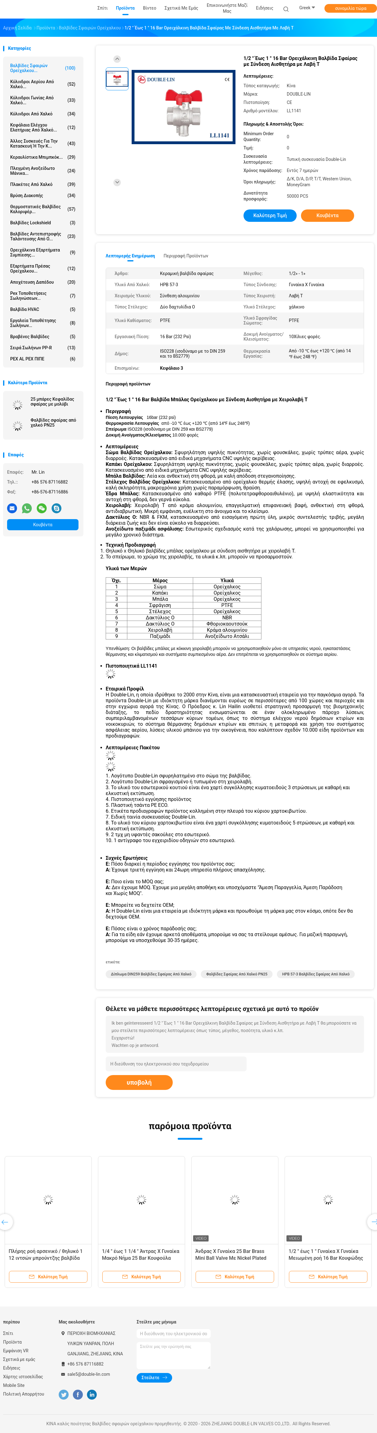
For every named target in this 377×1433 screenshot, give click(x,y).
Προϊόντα (12, 1342)
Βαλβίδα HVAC (42, 309)
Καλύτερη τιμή (270, 215)
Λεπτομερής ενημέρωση (130, 255)
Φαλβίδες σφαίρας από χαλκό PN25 (53, 423)
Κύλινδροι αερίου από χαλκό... (42, 84)
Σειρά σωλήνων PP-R (42, 348)
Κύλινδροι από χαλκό (42, 114)
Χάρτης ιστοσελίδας (23, 1376)
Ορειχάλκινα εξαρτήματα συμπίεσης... (42, 252)
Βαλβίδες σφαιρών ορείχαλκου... (42, 68)
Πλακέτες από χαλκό (42, 184)
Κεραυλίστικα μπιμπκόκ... (42, 157)
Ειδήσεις (11, 1368)
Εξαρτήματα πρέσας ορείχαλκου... (42, 268)
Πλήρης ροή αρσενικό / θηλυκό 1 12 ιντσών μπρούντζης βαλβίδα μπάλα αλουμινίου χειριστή (46, 1258)
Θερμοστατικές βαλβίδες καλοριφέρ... (42, 209)
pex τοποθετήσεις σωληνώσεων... (42, 296)
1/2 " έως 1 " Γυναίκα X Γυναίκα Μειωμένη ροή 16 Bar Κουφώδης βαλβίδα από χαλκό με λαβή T (326, 1258)
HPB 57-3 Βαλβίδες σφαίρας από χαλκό (315, 974)
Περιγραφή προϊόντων (185, 255)
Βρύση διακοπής (42, 195)
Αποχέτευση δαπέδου (42, 282)
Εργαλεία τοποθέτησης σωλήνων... (42, 323)
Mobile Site (14, 1385)
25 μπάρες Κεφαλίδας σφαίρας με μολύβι (52, 402)
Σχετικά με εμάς (19, 1359)
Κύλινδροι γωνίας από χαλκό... (42, 100)
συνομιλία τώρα (350, 8)
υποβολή (139, 1082)
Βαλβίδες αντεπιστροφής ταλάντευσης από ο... (42, 236)
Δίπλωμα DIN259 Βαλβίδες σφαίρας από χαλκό (151, 974)
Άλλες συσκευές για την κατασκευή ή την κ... (42, 143)
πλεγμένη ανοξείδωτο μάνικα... (42, 171)
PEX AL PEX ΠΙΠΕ (42, 359)
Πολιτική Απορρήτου (23, 1394)
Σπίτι (8, 1333)
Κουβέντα (43, 524)
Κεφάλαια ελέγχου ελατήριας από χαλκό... (42, 127)
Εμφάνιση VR (15, 1350)
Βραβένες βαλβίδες (42, 337)
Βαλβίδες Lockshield (42, 223)
